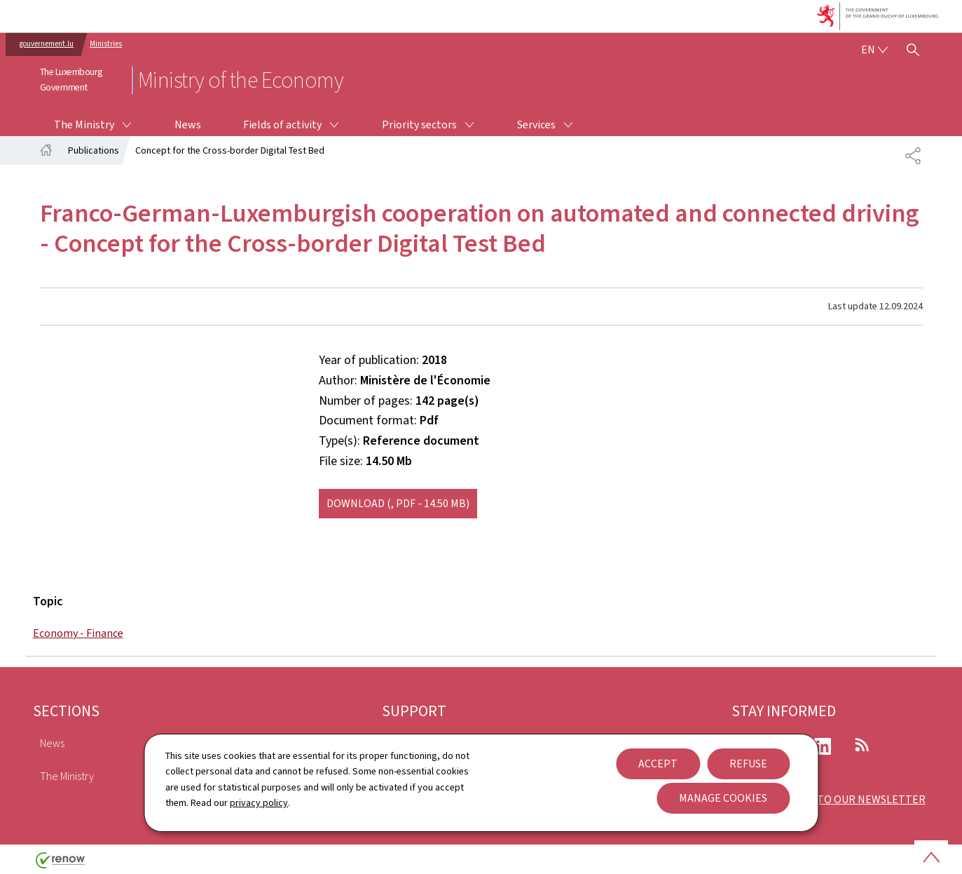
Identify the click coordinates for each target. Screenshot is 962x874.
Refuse (748, 763)
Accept (658, 763)
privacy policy (259, 802)
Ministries (106, 44)
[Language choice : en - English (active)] (874, 50)
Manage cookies (723, 798)
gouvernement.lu (47, 44)
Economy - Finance (78, 633)
